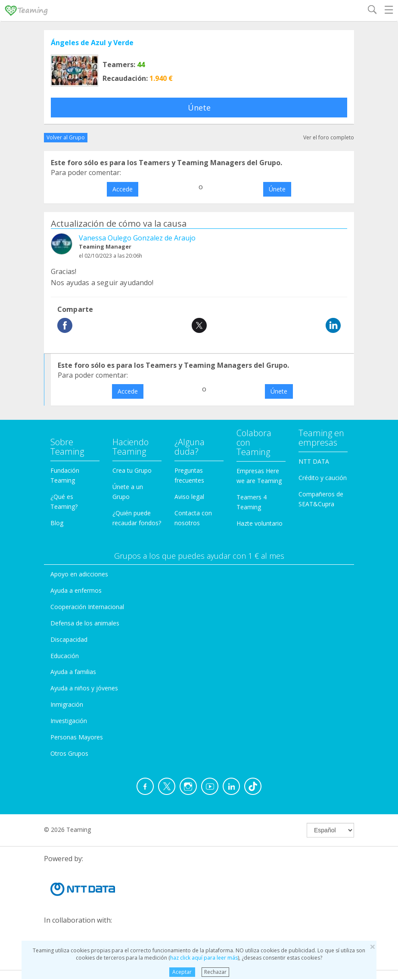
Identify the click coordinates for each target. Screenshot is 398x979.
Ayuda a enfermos (76, 590)
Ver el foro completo (328, 137)
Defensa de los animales (84, 623)
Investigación (68, 721)
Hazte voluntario (259, 523)
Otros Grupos (69, 753)
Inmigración (66, 704)
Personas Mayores (76, 737)
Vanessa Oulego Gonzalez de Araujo (137, 238)
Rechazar (215, 972)
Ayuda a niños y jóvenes (84, 688)
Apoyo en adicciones (79, 574)
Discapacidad (68, 639)
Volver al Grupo (66, 137)
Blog (56, 523)
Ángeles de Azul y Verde (92, 42)
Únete (199, 107)
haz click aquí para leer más (204, 957)
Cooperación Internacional (87, 607)
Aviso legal (189, 497)
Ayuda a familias (73, 672)
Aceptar (182, 972)
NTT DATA (313, 461)
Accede (122, 189)
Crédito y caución (322, 478)
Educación (64, 656)
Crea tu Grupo (132, 470)
